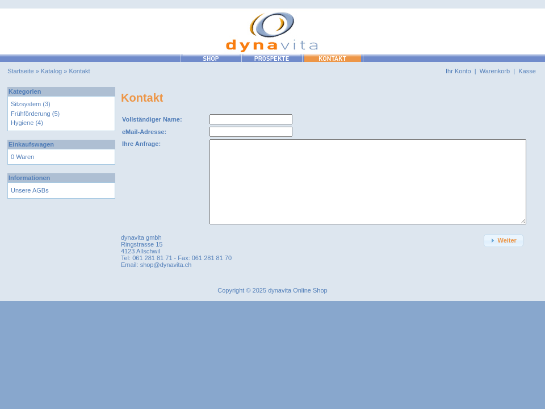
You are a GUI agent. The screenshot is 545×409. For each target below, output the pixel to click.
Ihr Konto (458, 71)
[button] (503, 240)
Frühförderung (31, 113)
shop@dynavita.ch (166, 264)
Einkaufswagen (31, 144)
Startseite (20, 71)
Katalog (51, 71)
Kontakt (79, 71)
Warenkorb (495, 71)
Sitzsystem (26, 104)
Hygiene (22, 122)
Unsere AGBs (30, 190)
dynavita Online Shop (298, 290)
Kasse (527, 71)
